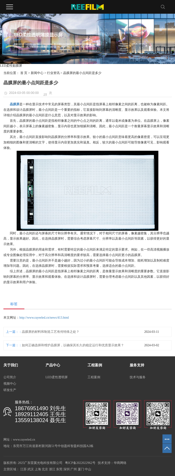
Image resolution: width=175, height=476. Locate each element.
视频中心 (9, 383)
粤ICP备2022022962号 (80, 463)
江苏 (23, 469)
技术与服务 (138, 377)
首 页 (24, 73)
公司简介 (9, 377)
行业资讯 (53, 73)
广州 (73, 469)
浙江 (52, 469)
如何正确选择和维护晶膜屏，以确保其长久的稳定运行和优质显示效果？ (73, 345)
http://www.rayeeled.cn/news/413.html (44, 317)
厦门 (81, 469)
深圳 (66, 469)
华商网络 (120, 463)
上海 (38, 469)
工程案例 (94, 377)
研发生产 (9, 390)
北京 (45, 469)
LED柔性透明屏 (57, 377)
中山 (88, 469)
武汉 (30, 469)
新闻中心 (37, 73)
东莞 (59, 469)
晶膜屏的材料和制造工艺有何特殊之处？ (50, 331)
